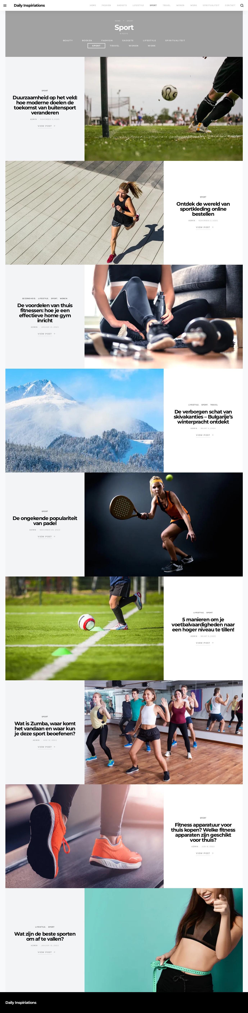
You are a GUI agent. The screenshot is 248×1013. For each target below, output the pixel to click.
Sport (153, 5)
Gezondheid (29, 298)
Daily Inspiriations (29, 5)
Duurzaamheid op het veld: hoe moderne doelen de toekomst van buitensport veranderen (45, 105)
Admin (33, 119)
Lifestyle (138, 5)
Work (193, 5)
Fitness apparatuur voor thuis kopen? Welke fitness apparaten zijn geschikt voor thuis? (203, 832)
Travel (167, 5)
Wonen (180, 5)
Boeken (87, 40)
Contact (230, 5)
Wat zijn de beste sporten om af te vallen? (44, 936)
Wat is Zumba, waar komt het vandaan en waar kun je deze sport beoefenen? (45, 728)
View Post (45, 126)
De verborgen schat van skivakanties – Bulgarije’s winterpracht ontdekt (203, 417)
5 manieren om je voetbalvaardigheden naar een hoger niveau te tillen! (203, 624)
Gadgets (122, 5)
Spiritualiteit (211, 5)
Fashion (106, 5)
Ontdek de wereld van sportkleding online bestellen (203, 209)
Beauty (68, 40)
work (152, 45)
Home (93, 5)
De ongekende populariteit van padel (45, 520)
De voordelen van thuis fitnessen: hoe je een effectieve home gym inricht (44, 313)
